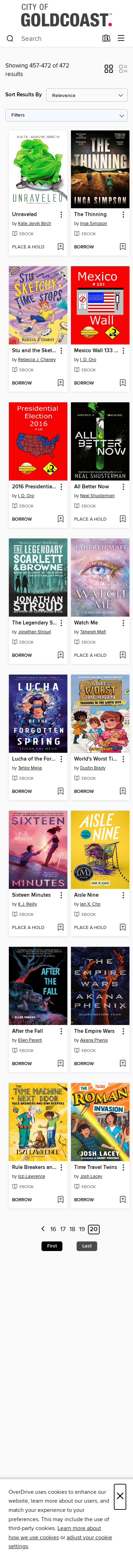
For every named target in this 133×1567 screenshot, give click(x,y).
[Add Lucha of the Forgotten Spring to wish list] (60, 791)
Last (87, 1246)
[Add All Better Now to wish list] (122, 519)
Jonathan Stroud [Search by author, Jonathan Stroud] (34, 632)
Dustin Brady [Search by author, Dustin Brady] (92, 768)
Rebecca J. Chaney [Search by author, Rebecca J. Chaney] (37, 360)
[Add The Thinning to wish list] (122, 247)
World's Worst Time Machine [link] (97, 759)
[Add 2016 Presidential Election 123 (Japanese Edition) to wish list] (60, 519)
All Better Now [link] (91, 487)
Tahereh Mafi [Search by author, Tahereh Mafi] (93, 632)
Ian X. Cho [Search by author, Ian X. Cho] (90, 904)
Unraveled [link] (24, 214)
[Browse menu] (121, 38)
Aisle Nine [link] (86, 895)
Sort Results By (23, 94)
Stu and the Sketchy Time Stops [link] (34, 351)
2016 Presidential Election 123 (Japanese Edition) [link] (34, 487)
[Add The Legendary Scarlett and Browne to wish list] (60, 655)
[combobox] (52, 38)
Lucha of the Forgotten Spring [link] (34, 759)
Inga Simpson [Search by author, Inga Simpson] (93, 223)
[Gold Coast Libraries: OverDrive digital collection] (66, 15)
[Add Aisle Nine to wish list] (122, 928)
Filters (18, 115)
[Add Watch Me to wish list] (122, 655)
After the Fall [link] (27, 1031)
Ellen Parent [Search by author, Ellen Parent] (30, 1040)
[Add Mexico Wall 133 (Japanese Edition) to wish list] (122, 383)
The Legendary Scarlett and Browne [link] (34, 623)
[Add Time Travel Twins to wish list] (122, 1200)
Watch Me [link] (86, 623)
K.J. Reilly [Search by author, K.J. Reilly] (27, 904)
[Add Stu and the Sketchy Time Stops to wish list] (60, 383)
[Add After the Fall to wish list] (60, 1064)
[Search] (10, 38)
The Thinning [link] (90, 214)
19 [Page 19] (82, 1229)
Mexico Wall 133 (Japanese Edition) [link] (97, 351)
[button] (108, 71)
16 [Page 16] (53, 1229)
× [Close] (120, 1497)
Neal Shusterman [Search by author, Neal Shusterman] (97, 496)
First (52, 1246)
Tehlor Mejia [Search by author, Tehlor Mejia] (30, 768)
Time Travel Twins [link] (95, 1167)
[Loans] (106, 39)
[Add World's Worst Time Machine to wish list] (122, 791)
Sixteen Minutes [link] (31, 895)
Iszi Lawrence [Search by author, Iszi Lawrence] (31, 1176)
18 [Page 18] (72, 1229)
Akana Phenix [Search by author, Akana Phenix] (94, 1040)
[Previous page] (43, 1229)
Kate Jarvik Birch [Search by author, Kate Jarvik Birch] (34, 223)
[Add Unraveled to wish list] (60, 247)
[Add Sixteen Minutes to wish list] (60, 928)
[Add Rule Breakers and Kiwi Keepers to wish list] (60, 1200)
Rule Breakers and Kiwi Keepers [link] (34, 1167)
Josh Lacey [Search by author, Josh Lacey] (91, 1176)
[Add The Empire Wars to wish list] (122, 1064)
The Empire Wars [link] (94, 1031)
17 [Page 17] (63, 1229)
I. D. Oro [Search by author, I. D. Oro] (88, 360)
